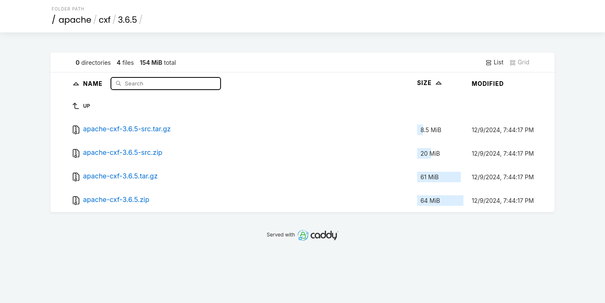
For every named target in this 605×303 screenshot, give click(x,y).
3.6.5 (127, 20)
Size (430, 82)
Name (94, 83)
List (494, 62)
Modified (488, 83)
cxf (104, 20)
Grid (519, 62)
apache (75, 20)
